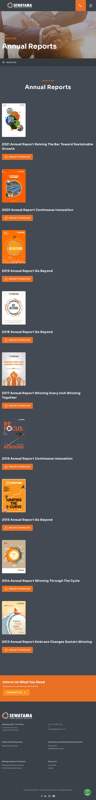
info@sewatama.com (58, 729)
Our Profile (52, 765)
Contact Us (16, 692)
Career (50, 768)
